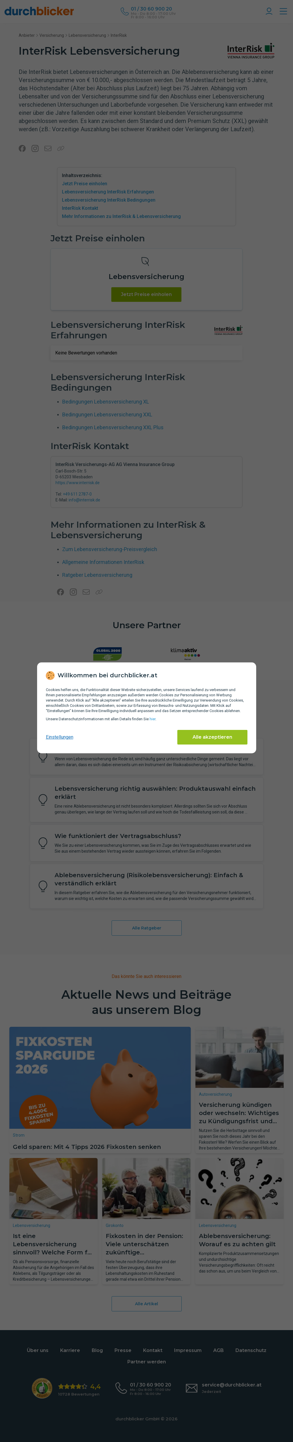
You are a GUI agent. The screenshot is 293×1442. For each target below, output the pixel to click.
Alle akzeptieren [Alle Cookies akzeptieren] (212, 737)
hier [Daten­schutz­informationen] (152, 719)
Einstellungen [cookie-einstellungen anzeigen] (59, 737)
